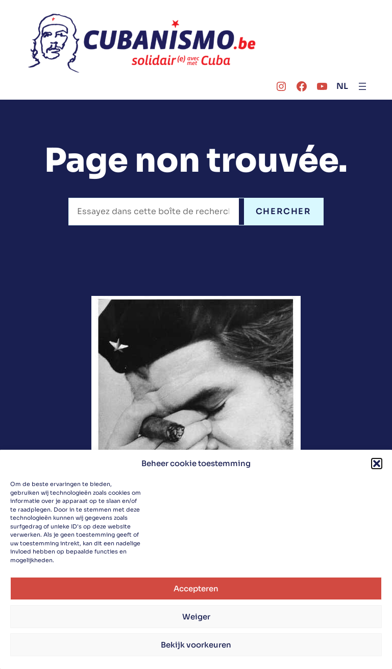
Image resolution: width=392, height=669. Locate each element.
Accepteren (196, 588)
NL (342, 86)
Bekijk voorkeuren (196, 645)
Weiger (196, 616)
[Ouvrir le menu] (362, 86)
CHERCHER (283, 211)
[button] (377, 463)
